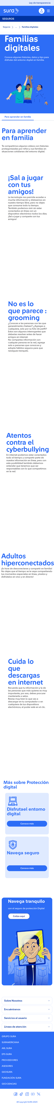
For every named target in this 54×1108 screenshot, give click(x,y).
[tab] (18, 116)
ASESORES (7, 1066)
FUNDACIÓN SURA (11, 1078)
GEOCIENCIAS (9, 1084)
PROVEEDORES (10, 1060)
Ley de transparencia (40, 3)
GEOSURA (7, 1072)
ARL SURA (7, 1048)
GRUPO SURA (9, 1036)
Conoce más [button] (27, 824)
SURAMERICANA (10, 1042)
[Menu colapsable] (48, 11)
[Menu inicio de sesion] (41, 11)
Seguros (6, 27)
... (16, 27)
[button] (27, 1000)
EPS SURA (7, 1054)
